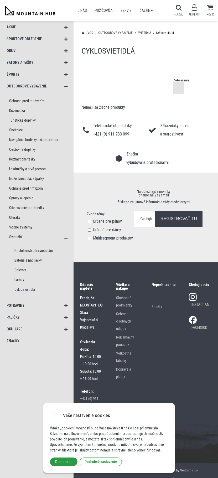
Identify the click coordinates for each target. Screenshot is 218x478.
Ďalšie (146, 10)
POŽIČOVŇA (104, 10)
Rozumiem (63, 462)
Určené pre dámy (107, 229)
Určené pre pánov (107, 221)
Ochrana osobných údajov (123, 321)
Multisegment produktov (113, 238)
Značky (157, 307)
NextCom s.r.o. (189, 470)
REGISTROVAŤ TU (178, 218)
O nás (82, 10)
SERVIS (126, 10)
